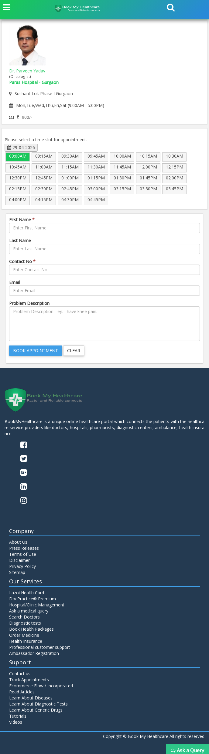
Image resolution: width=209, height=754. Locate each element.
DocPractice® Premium (32, 599)
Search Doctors (24, 617)
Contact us (19, 673)
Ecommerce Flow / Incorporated (41, 686)
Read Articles (22, 692)
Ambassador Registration (34, 653)
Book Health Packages (31, 629)
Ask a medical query (28, 611)
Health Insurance (25, 641)
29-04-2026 (21, 147)
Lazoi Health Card (26, 593)
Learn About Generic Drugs (36, 710)
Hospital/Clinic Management (36, 605)
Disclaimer (19, 560)
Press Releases (24, 548)
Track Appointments (29, 679)
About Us (18, 542)
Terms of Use (22, 554)
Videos (15, 722)
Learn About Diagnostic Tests (38, 704)
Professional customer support (39, 647)
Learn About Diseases (31, 698)
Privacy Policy (22, 566)
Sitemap (17, 572)
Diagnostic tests (25, 623)
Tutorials (17, 716)
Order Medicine (24, 635)
